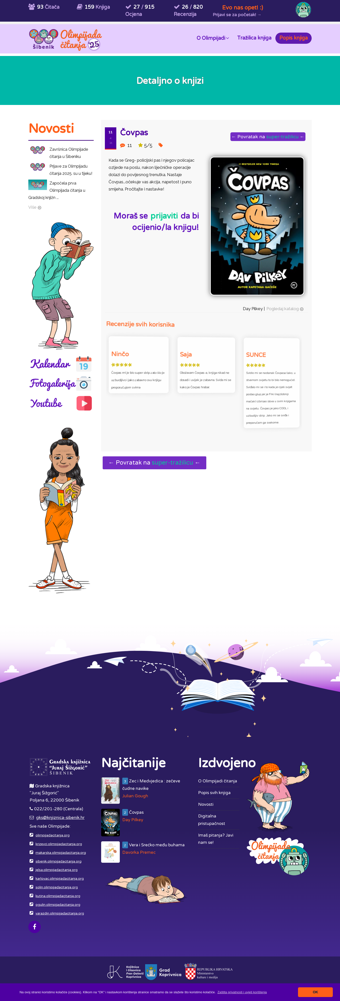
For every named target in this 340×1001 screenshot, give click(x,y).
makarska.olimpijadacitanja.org (61, 853)
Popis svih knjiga (214, 792)
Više (32, 207)
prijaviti (164, 216)
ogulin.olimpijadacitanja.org (58, 905)
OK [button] (315, 992)
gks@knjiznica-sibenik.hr (60, 817)
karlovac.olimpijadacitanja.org (60, 879)
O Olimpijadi (213, 38)
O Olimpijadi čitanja (217, 781)
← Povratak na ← (267, 137)
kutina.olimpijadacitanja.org (58, 896)
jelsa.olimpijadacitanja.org (57, 870)
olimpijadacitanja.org (53, 835)
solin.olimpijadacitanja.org (57, 887)
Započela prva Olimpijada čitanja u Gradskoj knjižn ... (56, 190)
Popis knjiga (293, 38)
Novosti (205, 804)
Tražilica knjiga (254, 38)
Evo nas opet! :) (242, 7)
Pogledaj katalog (281, 305)
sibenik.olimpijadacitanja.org (59, 861)
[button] (242, 992)
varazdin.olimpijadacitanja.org (60, 913)
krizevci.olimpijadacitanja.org (59, 844)
